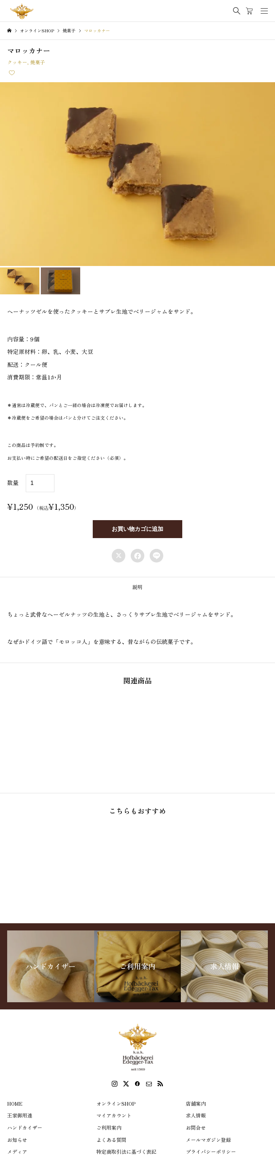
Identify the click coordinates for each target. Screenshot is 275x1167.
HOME (15, 1103)
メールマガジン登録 (208, 1139)
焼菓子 (37, 62)
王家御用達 (19, 1115)
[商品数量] (40, 483)
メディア (17, 1151)
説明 (137, 586)
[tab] (137, 587)
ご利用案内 (108, 1127)
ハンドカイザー (24, 1127)
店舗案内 (196, 1103)
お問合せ (196, 1127)
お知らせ (17, 1139)
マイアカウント (113, 1115)
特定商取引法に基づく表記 (126, 1151)
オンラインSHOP (116, 1103)
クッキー (17, 62)
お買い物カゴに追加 (137, 529)
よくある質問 (111, 1139)
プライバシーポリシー (211, 1151)
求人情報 (196, 1115)
